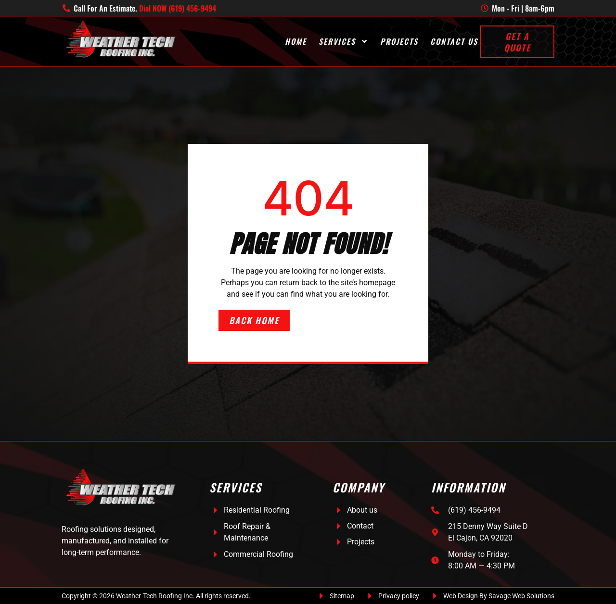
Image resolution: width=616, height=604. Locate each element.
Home (296, 42)
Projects (399, 42)
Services (343, 42)
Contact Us (454, 42)
